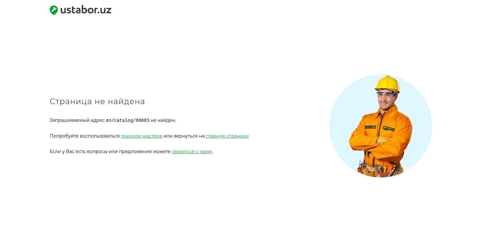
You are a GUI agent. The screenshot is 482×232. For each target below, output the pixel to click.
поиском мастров (141, 136)
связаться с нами (192, 151)
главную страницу (227, 136)
